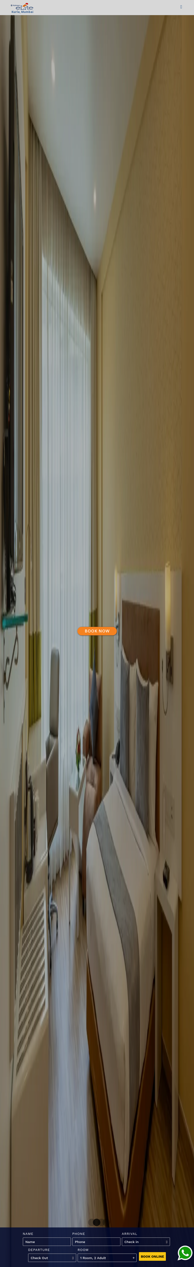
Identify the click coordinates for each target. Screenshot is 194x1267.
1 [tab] (90, 1222)
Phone (78, 1234)
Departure (39, 1250)
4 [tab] (104, 1222)
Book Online (152, 1256)
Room (83, 1250)
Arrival (130, 1234)
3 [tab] (99, 1222)
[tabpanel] (97, 633)
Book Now (97, 631)
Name (28, 1234)
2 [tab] (94, 1222)
